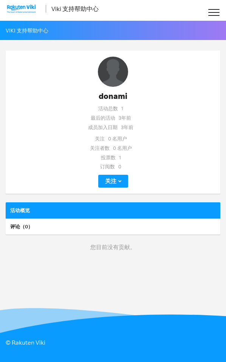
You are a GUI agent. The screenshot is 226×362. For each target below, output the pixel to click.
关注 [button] (110, 181)
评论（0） (21, 226)
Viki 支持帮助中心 (75, 8)
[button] (213, 12)
